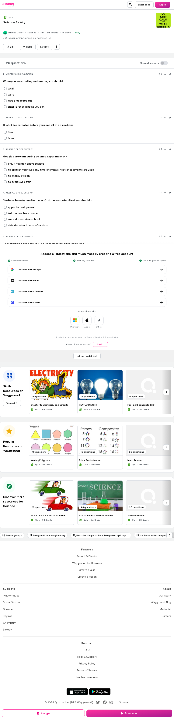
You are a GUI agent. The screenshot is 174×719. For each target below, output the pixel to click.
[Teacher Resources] (87, 677)
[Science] (8, 609)
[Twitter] (98, 702)
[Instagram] (111, 702)
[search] (130, 5)
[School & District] (87, 556)
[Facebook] (105, 702)
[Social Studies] (11, 602)
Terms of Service (94, 337)
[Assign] (43, 713)
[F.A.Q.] (87, 650)
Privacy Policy (111, 337)
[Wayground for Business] (87, 563)
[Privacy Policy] (87, 663)
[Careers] (166, 616)
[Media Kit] (165, 609)
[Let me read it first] (87, 356)
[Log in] (162, 5)
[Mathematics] (11, 595)
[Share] (28, 47)
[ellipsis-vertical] (57, 47)
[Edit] (10, 47)
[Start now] (129, 713)
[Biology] (7, 629)
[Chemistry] (9, 622)
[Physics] (7, 616)
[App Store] (77, 691)
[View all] (12, 403)
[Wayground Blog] (161, 602)
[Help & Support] (86, 656)
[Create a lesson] (87, 576)
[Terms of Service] (87, 670)
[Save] (44, 47)
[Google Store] (99, 691)
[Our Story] (165, 595)
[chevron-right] (166, 392)
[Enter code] (144, 5)
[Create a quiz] (87, 570)
